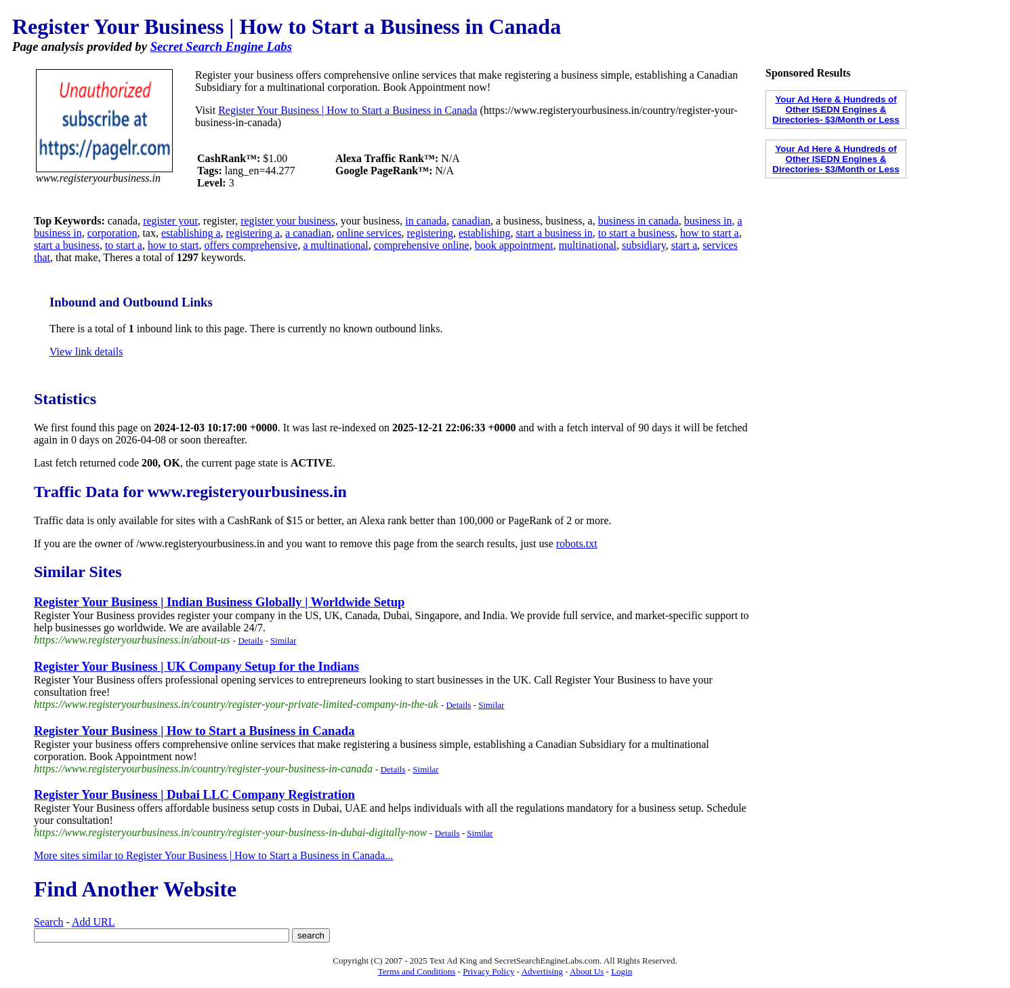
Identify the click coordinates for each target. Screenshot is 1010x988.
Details (250, 640)
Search (49, 922)
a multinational (335, 245)
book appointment (514, 245)
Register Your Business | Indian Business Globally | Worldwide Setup (219, 602)
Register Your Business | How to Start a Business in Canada (347, 110)
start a (684, 245)
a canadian (308, 233)
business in (708, 220)
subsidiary (644, 245)
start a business (67, 245)
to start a (123, 245)
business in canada (638, 220)
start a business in (553, 233)
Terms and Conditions (417, 971)
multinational (587, 245)
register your (170, 220)
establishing (484, 233)
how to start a (709, 233)
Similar (283, 640)
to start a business (636, 233)
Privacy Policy (488, 971)
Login (621, 971)
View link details (86, 351)
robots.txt (576, 543)
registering (430, 233)
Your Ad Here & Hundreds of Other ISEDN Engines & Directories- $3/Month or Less (835, 109)
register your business (287, 220)
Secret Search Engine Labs (221, 46)
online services (369, 233)
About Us (587, 971)
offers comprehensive (251, 245)
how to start (173, 245)
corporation (112, 233)
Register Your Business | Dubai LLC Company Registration (194, 794)
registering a (253, 233)
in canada (425, 220)
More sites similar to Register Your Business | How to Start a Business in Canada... (213, 855)
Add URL (93, 922)
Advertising (542, 971)
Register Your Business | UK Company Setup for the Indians (196, 666)
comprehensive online (421, 245)
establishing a (191, 233)
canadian (471, 220)
